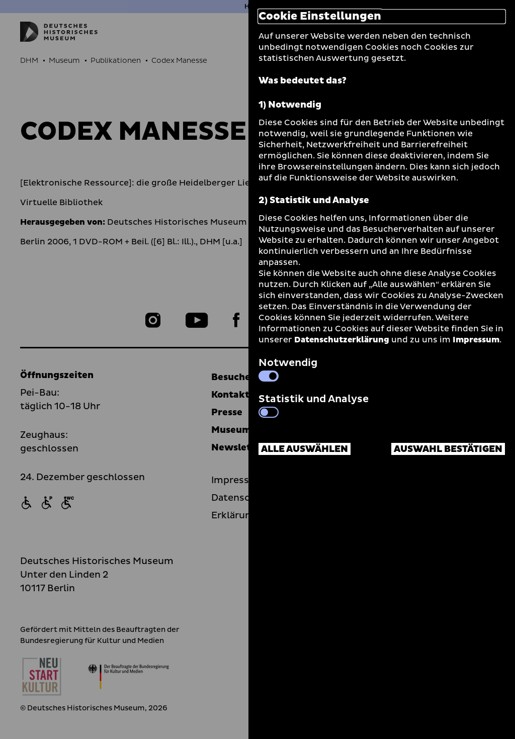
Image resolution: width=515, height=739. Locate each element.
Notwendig (288, 368)
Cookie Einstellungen (320, 16)
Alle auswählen (304, 449)
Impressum (476, 340)
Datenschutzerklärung (341, 340)
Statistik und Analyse (314, 405)
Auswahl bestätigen (448, 449)
